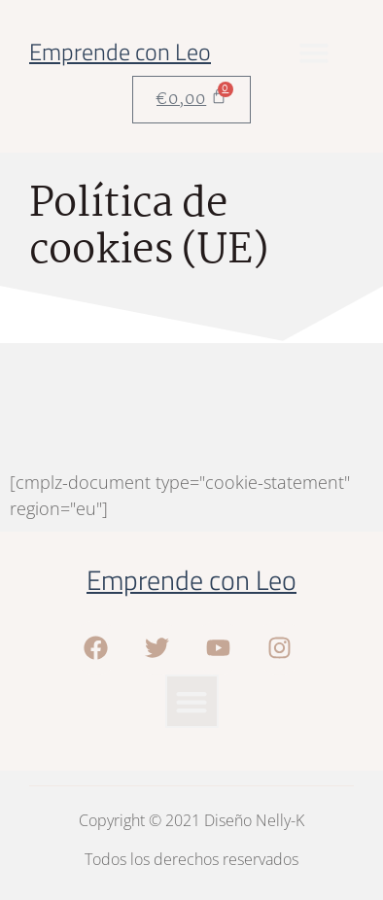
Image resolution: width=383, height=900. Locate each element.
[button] (314, 52)
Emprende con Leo (120, 51)
